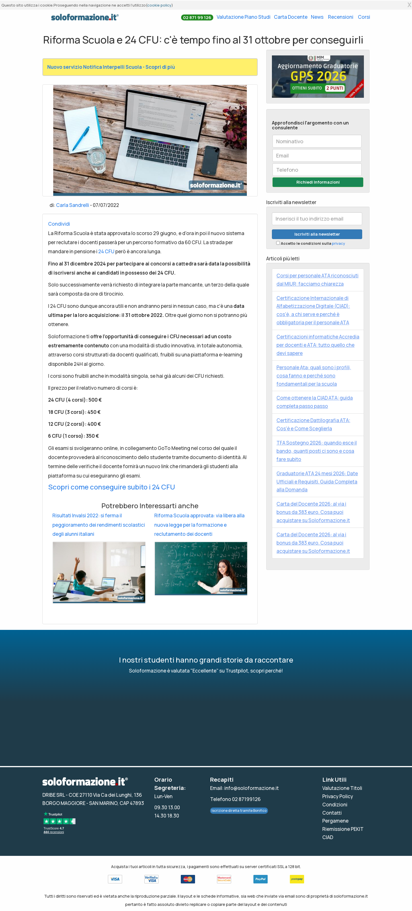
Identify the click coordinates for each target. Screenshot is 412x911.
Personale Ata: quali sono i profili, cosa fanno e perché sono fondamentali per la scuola (313, 375)
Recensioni (340, 17)
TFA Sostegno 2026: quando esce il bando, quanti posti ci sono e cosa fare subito (316, 450)
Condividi (59, 224)
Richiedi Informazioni (318, 182)
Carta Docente (291, 17)
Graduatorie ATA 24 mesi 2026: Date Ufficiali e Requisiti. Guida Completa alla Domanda (317, 481)
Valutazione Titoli (342, 788)
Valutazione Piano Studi (243, 17)
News (317, 17)
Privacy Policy (337, 796)
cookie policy (159, 5)
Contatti (332, 813)
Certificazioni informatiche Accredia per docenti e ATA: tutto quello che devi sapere (317, 344)
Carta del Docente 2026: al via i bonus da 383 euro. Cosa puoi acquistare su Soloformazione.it (313, 512)
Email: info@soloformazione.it (244, 788)
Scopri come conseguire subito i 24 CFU (111, 486)
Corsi (364, 17)
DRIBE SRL (53, 795)
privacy (338, 243)
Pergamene (335, 820)
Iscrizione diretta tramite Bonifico (239, 810)
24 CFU (106, 251)
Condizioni (334, 804)
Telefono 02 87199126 (235, 799)
